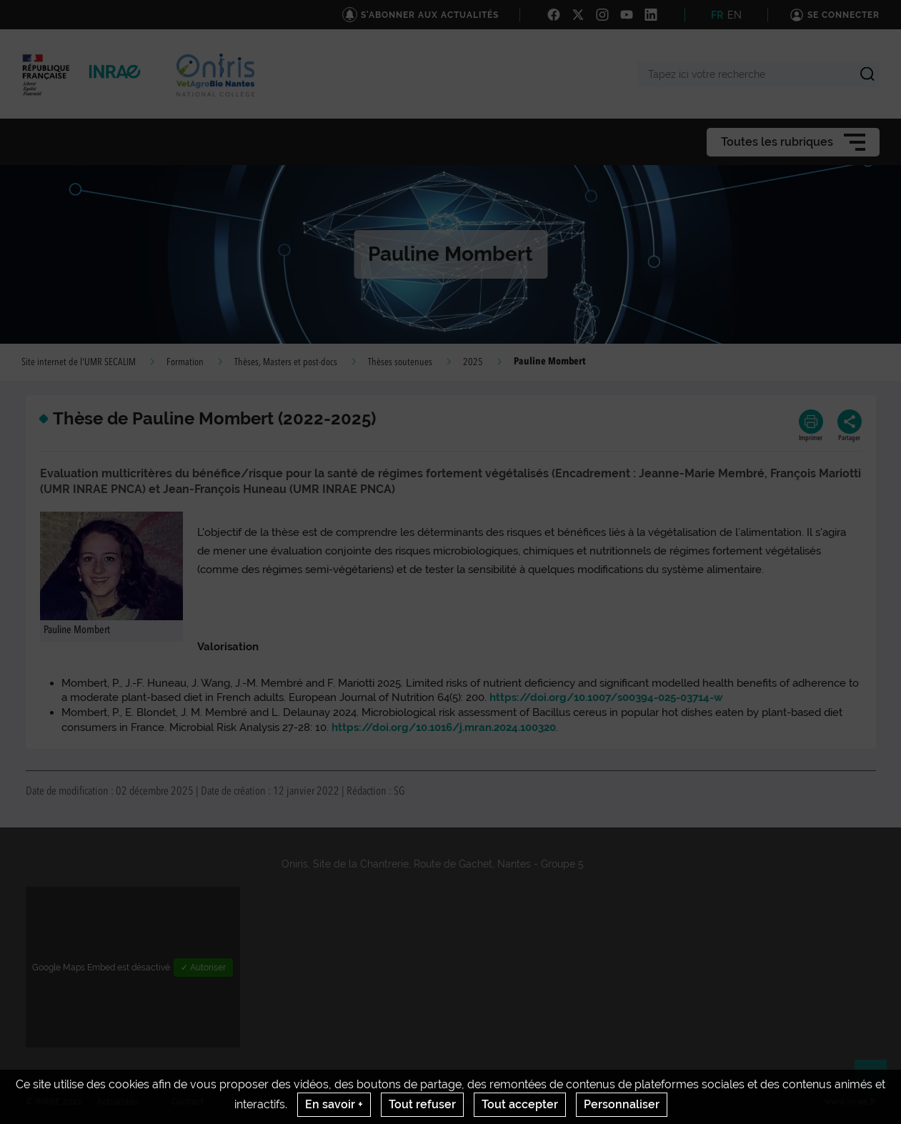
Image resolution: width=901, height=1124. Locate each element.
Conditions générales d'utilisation (472, 1102)
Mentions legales (335, 1102)
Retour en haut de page (877, 1082)
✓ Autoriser (203, 968)
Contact (187, 1102)
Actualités (117, 1102)
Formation (185, 362)
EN (734, 15)
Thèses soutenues (400, 362)
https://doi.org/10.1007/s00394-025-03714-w (606, 697)
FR (717, 15)
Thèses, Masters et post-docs (285, 362)
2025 (473, 362)
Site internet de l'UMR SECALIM (78, 362)
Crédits (252, 1102)
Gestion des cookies (615, 1102)
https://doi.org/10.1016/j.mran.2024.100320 (444, 727)
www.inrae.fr (850, 1102)
